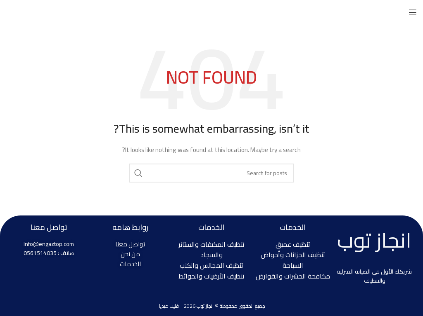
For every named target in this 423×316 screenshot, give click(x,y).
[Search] (211, 173)
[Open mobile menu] (412, 12)
